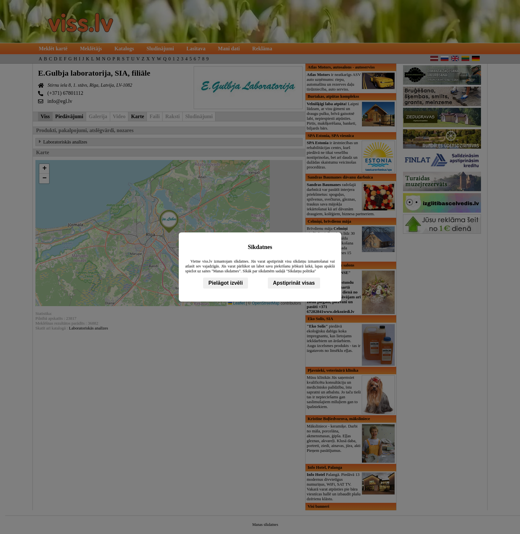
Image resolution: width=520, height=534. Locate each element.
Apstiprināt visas (294, 283)
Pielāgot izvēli (225, 283)
